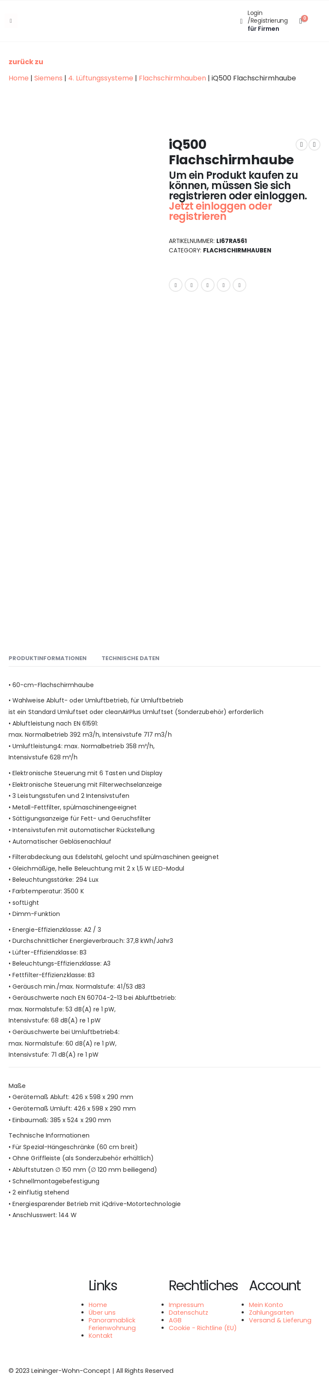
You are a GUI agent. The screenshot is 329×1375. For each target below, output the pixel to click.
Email (239, 285)
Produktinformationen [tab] (48, 658)
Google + (223, 285)
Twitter (191, 285)
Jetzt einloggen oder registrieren (220, 211)
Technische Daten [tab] (130, 658)
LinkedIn (208, 285)
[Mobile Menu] (11, 21)
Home (19, 78)
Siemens (48, 78)
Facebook (175, 285)
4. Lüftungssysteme (100, 78)
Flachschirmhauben (172, 78)
